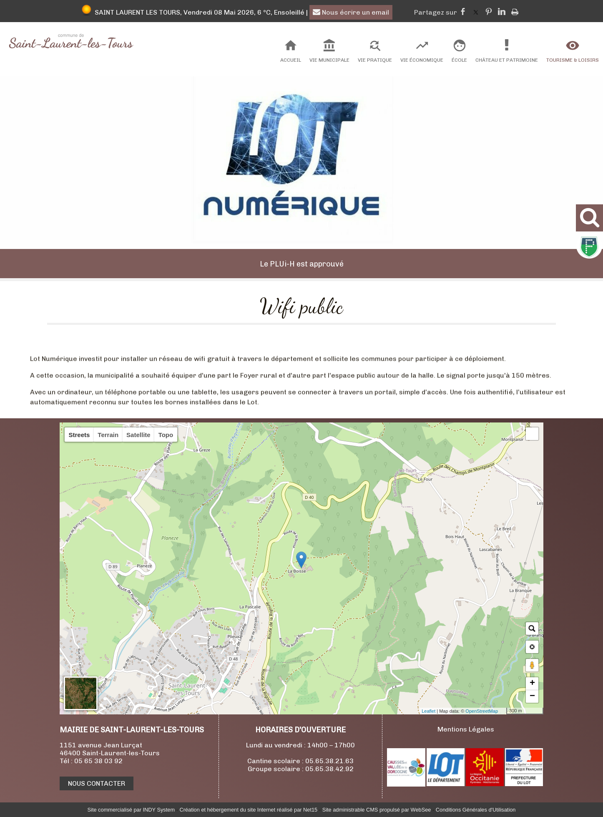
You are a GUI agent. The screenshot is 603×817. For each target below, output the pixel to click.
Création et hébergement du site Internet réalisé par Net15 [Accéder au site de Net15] (248, 810)
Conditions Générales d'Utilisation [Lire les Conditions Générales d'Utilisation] (476, 810)
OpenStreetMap (481, 711)
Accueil (290, 60)
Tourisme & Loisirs (572, 60)
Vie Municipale (329, 60)
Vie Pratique (375, 60)
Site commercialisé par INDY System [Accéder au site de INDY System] (131, 810)
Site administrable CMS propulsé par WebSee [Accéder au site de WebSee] (376, 810)
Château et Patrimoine (506, 60)
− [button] (532, 696)
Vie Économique (421, 60)
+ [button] (532, 683)
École (459, 60)
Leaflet (428, 711)
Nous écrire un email (351, 12)
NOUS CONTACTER (96, 783)
